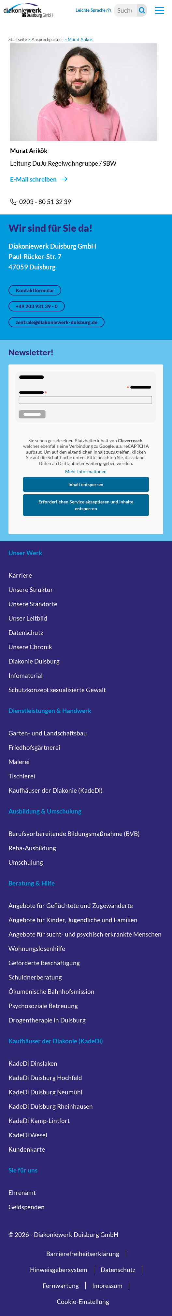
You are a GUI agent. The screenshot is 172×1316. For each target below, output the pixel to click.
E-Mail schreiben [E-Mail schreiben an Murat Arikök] (33, 179)
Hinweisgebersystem (58, 1269)
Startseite (17, 39)
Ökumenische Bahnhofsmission (51, 991)
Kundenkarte (26, 1149)
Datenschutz (25, 632)
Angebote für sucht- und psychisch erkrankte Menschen (85, 934)
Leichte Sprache (93, 10)
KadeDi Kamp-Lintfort (39, 1120)
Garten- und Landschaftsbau (47, 733)
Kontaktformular (35, 290)
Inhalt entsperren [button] (86, 484)
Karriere (20, 575)
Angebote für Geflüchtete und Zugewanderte (70, 905)
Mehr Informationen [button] (86, 471)
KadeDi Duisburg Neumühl (45, 1092)
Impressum (107, 1285)
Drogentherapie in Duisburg (47, 1020)
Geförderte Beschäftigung (44, 962)
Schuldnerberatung (35, 977)
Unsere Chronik (30, 647)
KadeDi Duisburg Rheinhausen (50, 1106)
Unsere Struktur (30, 589)
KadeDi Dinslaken (32, 1063)
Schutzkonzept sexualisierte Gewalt (57, 689)
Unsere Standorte (32, 604)
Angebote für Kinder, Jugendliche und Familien (72, 920)
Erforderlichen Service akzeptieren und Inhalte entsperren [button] (86, 505)
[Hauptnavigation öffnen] (159, 10)
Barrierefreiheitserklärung (82, 1253)
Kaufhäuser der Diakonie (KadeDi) (55, 790)
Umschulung (25, 862)
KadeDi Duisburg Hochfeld (45, 1077)
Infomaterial (25, 675)
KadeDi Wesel (27, 1135)
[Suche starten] (142, 10)
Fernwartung (61, 1285)
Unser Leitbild (27, 618)
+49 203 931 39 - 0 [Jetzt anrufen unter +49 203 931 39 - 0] (37, 306)
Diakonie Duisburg (34, 661)
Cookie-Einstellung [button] (83, 1301)
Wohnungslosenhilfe (36, 948)
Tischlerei (21, 776)
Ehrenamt (22, 1192)
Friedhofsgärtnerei (34, 747)
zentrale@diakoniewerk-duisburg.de (56, 322)
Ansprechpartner (47, 39)
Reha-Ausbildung (32, 848)
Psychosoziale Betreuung (43, 1005)
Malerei (19, 761)
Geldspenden (26, 1207)
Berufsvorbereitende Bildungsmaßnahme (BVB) (74, 833)
